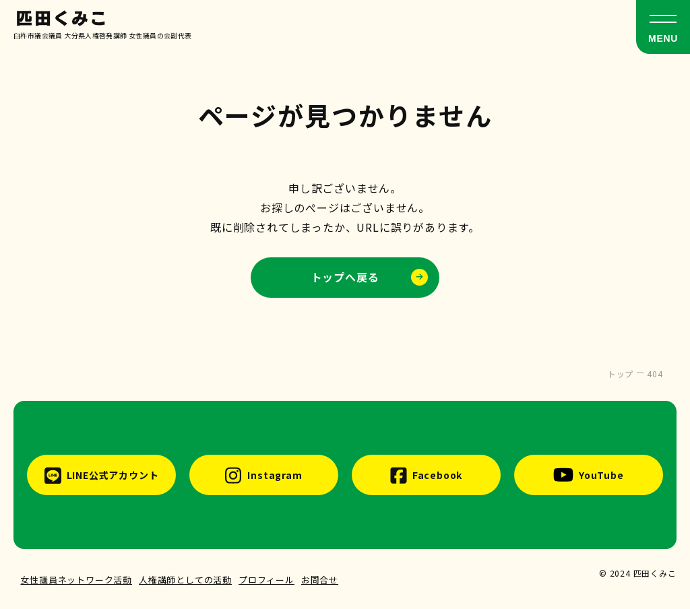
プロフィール (266, 579)
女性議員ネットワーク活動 (76, 579)
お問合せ (319, 579)
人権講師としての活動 (185, 579)
